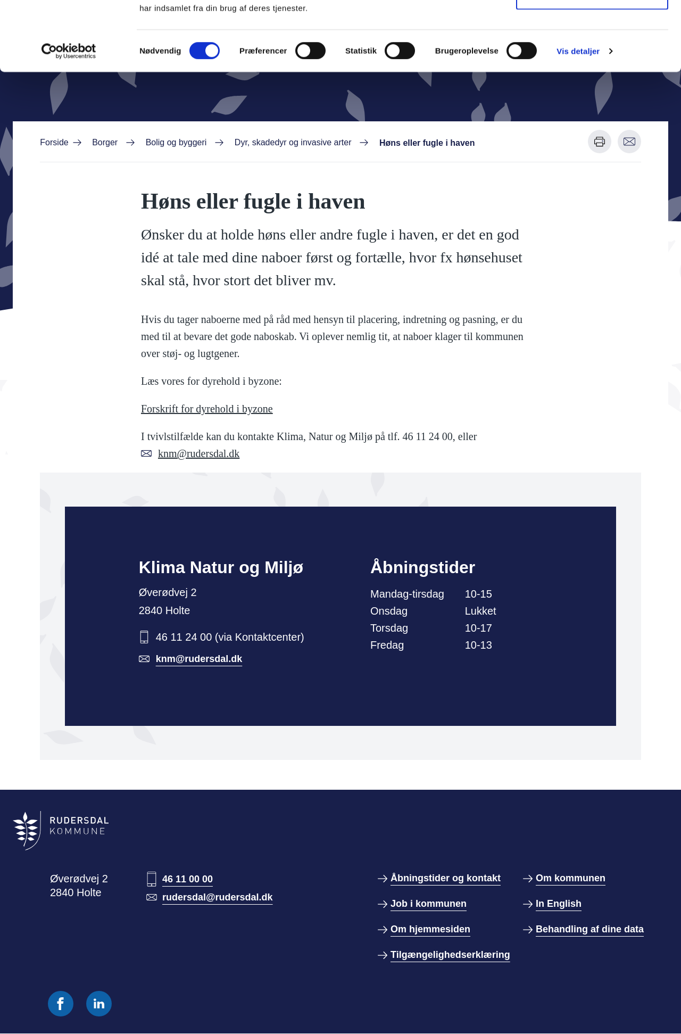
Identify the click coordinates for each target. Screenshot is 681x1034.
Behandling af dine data (590, 929)
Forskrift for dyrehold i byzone (207, 409)
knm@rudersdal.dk (198, 453)
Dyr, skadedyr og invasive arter (293, 142)
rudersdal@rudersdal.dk (217, 897)
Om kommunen (570, 878)
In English (559, 903)
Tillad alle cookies (592, 27)
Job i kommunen (429, 903)
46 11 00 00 (187, 879)
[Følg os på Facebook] (60, 1003)
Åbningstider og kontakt (446, 878)
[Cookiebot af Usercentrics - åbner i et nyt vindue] (68, 120)
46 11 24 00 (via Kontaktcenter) (230, 637)
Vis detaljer (578, 120)
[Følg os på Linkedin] (99, 1003)
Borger (105, 142)
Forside (54, 142)
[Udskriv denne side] (599, 141)
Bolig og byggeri (176, 142)
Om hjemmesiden (430, 929)
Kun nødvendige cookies (592, 63)
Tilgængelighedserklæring (450, 954)
